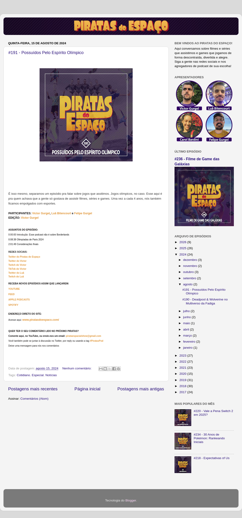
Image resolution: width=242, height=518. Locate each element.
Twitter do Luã (16, 273)
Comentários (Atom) (34, 398)
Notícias (51, 375)
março (188, 335)
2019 (183, 380)
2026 (183, 242)
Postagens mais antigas (140, 388)
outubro (189, 272)
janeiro (188, 347)
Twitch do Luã (16, 276)
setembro (190, 278)
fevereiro (189, 341)
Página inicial (87, 388)
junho (187, 317)
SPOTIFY (13, 305)
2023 (183, 355)
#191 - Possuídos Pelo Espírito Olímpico (46, 52)
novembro (190, 266)
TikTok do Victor (17, 269)
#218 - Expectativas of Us (211, 458)
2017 (183, 392)
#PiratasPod (96, 341)
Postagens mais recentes (32, 388)
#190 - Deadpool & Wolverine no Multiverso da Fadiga (205, 301)
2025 (183, 248)
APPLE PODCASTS (19, 299)
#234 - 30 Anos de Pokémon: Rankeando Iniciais (209, 438)
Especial (38, 375)
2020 (183, 373)
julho (187, 311)
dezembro (190, 260)
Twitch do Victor (17, 265)
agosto (188, 284)
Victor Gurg (39, 213)
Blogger (130, 500)
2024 (183, 254)
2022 (183, 361)
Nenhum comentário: (77, 368)
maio (187, 323)
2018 (183, 386)
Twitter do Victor (17, 261)
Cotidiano (23, 375)
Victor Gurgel (30, 217)
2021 (183, 367)
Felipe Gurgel (83, 213)
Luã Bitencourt (61, 213)
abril (186, 329)
